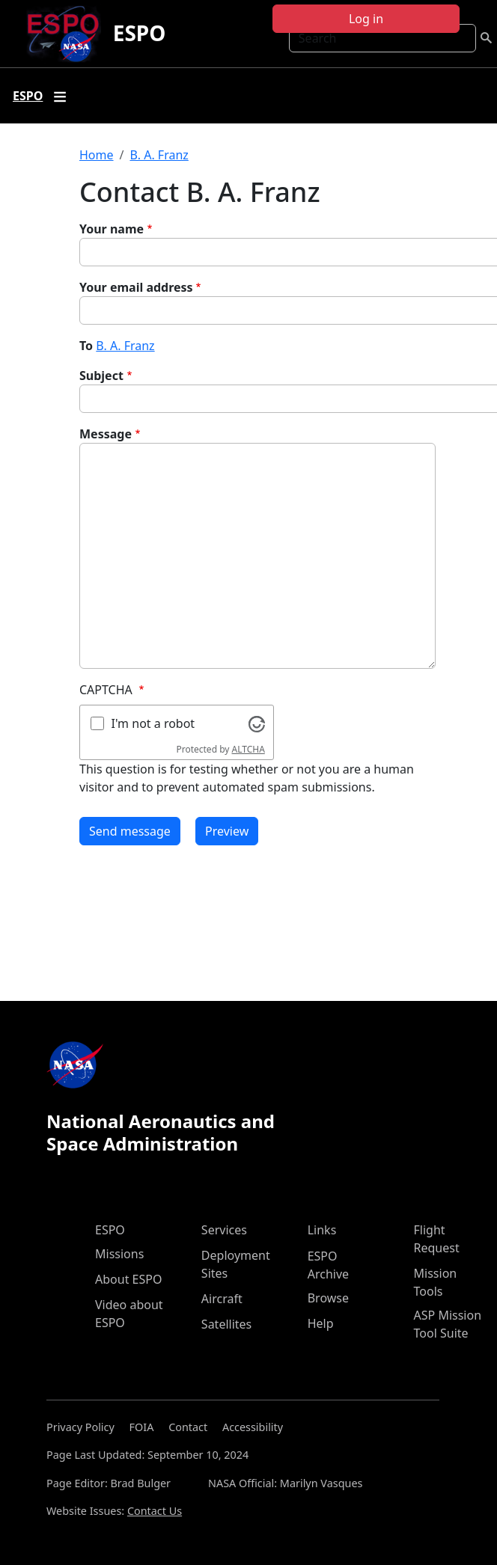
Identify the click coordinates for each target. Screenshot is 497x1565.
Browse (328, 1298)
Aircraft (222, 1298)
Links (322, 1230)
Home (96, 155)
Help (321, 1323)
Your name (111, 229)
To (86, 345)
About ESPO (128, 1279)
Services (224, 1230)
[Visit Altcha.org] (256, 722)
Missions (119, 1254)
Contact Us (154, 1511)
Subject (101, 375)
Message (105, 434)
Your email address (136, 287)
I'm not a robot (153, 723)
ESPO (139, 33)
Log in (366, 18)
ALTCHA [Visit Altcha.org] (248, 749)
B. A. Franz (158, 155)
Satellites (226, 1324)
